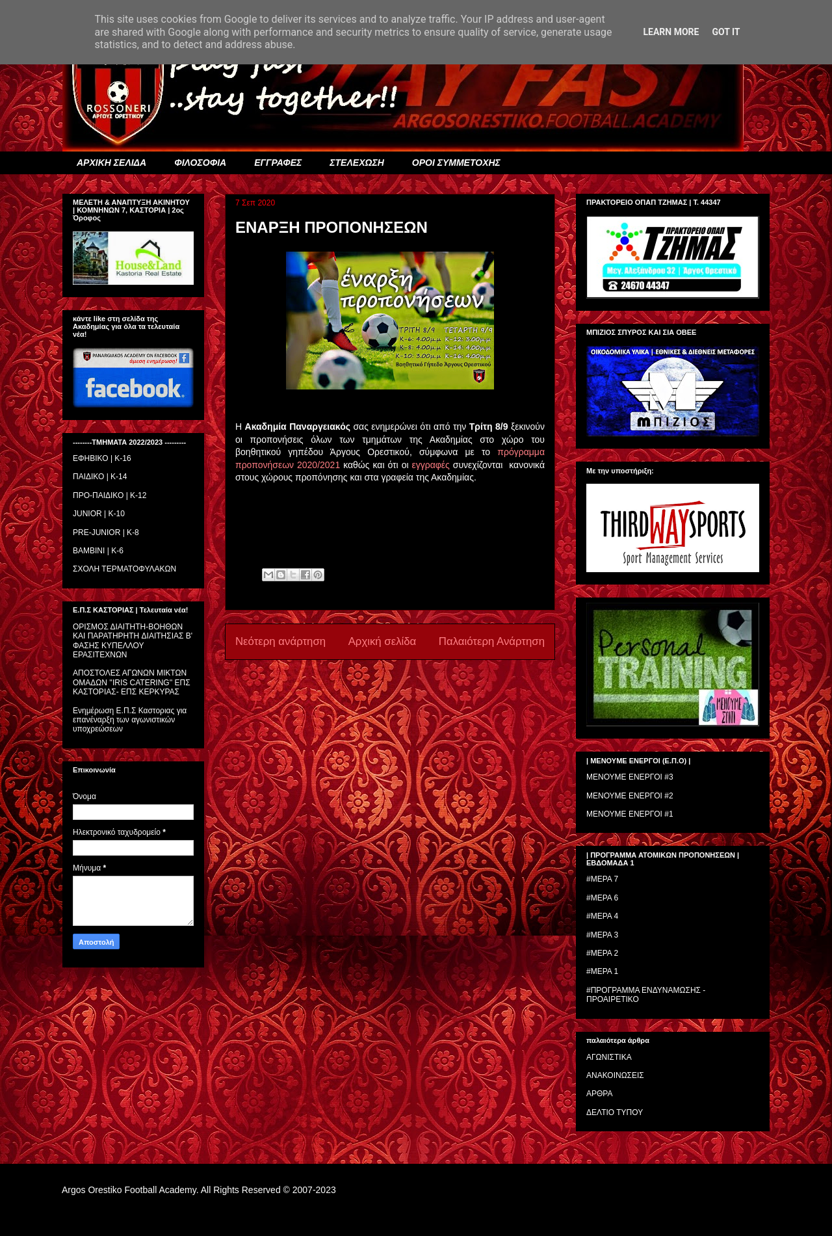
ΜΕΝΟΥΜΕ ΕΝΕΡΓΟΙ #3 (629, 777)
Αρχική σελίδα (382, 641)
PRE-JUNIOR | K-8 (106, 532)
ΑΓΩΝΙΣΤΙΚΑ (609, 1057)
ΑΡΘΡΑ (599, 1093)
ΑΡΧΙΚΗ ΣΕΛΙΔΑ (111, 162)
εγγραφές (430, 465)
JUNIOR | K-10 (99, 513)
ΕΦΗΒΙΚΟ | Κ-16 (102, 458)
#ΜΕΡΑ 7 (602, 879)
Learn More (671, 32)
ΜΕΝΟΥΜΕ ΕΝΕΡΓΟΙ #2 (629, 795)
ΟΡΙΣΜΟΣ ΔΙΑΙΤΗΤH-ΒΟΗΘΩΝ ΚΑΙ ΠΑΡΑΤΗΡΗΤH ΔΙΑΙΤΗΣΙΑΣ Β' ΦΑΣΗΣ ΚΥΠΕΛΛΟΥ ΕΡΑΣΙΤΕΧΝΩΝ (132, 640)
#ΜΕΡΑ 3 (602, 935)
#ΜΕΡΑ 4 (602, 916)
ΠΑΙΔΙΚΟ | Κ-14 (100, 476)
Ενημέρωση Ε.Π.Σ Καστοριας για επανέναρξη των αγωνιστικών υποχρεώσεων (130, 720)
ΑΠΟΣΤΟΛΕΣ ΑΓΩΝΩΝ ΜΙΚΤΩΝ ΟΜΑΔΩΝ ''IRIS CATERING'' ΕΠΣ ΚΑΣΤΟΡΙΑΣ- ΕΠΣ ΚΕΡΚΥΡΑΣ (131, 682)
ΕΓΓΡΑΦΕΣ (278, 162)
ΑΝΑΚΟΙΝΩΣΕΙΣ (615, 1075)
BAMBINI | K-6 (98, 550)
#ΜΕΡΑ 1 (602, 971)
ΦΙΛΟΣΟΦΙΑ (200, 162)
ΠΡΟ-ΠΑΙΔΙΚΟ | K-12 (109, 495)
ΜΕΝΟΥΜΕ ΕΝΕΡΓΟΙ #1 (629, 814)
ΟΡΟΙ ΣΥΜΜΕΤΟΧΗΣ (456, 162)
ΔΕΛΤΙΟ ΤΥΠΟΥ (614, 1112)
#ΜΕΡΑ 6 (602, 897)
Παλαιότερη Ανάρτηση (492, 641)
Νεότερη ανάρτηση (280, 641)
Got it (726, 32)
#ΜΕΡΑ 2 (602, 953)
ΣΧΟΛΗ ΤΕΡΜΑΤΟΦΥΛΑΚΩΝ (124, 568)
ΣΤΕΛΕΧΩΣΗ (357, 162)
